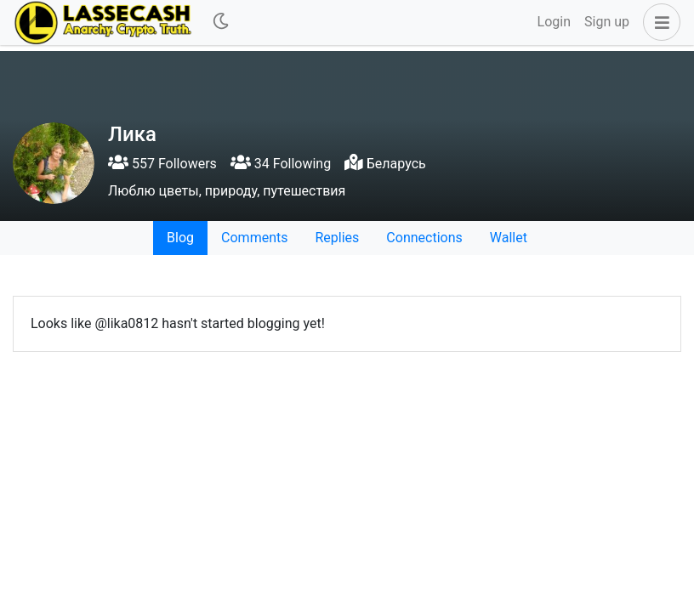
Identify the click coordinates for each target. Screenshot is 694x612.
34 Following (280, 164)
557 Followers (162, 164)
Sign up (606, 22)
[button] (658, 22)
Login (554, 22)
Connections (424, 238)
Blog (180, 238)
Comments (254, 238)
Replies (337, 238)
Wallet (508, 238)
